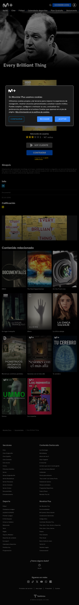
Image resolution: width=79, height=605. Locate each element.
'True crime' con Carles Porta (48, 478)
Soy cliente (39, 145)
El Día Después (7, 519)
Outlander (43, 472)
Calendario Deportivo (9, 544)
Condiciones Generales (47, 516)
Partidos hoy (6, 547)
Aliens (29, 331)
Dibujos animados (45, 485)
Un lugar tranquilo (8, 331)
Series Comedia (7, 485)
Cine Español (7, 456)
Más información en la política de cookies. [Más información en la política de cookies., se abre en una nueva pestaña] (32, 112)
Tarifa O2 (42, 544)
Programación (7, 550)
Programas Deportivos (46, 488)
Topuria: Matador (8, 535)
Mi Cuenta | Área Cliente (47, 512)
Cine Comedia (7, 459)
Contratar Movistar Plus (47, 522)
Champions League (9, 509)
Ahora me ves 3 (44, 456)
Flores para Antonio (46, 475)
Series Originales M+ (9, 475)
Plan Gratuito (57, 10)
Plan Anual (43, 538)
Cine (13, 10)
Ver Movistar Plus (45, 506)
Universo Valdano (8, 522)
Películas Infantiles (8, 469)
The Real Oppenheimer (35, 289)
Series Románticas (8, 478)
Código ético (43, 519)
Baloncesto (71, 10)
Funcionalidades (44, 509)
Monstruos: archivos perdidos (12, 374)
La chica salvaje (58, 331)
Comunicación (44, 550)
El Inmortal (43, 463)
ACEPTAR (63, 119)
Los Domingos (44, 450)
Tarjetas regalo (44, 547)
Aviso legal (39, 588)
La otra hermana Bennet (47, 469)
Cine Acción (6, 463)
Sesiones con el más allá (36, 374)
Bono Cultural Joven (46, 541)
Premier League (8, 516)
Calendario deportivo (38, 10)
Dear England (44, 459)
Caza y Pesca (43, 491)
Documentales (7, 491)
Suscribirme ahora (61, 5)
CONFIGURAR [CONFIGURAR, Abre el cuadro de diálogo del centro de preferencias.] (16, 119)
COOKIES (57, 588)
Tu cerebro (57, 374)
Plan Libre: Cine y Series (47, 528)
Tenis (4, 528)
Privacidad (48, 588)
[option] (13, 227)
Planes (42, 531)
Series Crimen (7, 488)
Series (5, 10)
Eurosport (6, 541)
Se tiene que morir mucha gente (49, 466)
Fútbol (22, 10)
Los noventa (31, 416)
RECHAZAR (44, 119)
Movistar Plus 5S (44, 494)
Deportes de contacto (9, 538)
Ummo (4, 416)
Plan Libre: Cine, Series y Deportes (50, 525)
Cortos (5, 466)
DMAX (4, 289)
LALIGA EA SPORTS (8, 512)
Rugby (4, 531)
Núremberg (43, 453)
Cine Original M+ (8, 453)
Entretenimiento (8, 494)
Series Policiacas (8, 482)
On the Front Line (59, 289)
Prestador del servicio (25, 588)
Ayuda (39, 566)
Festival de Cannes (45, 482)
